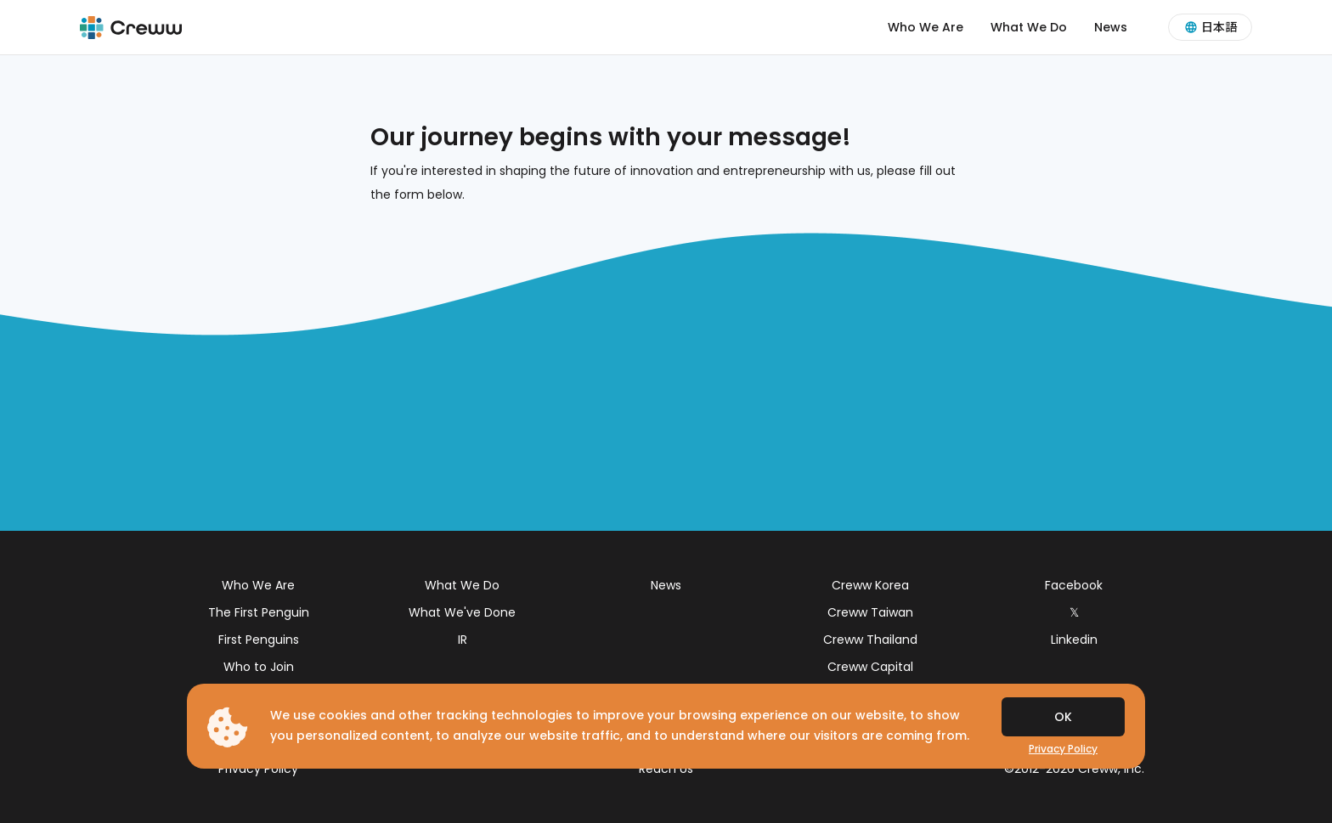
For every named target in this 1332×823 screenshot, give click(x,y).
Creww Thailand (870, 639)
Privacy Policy (258, 768)
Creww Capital (870, 666)
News (1110, 27)
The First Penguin (258, 612)
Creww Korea (870, 585)
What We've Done (462, 612)
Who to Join (258, 666)
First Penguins (258, 639)
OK (1063, 716)
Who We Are (925, 27)
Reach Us (666, 768)
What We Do (1029, 27)
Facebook (1074, 585)
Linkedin (1074, 639)
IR (462, 639)
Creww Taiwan (870, 612)
